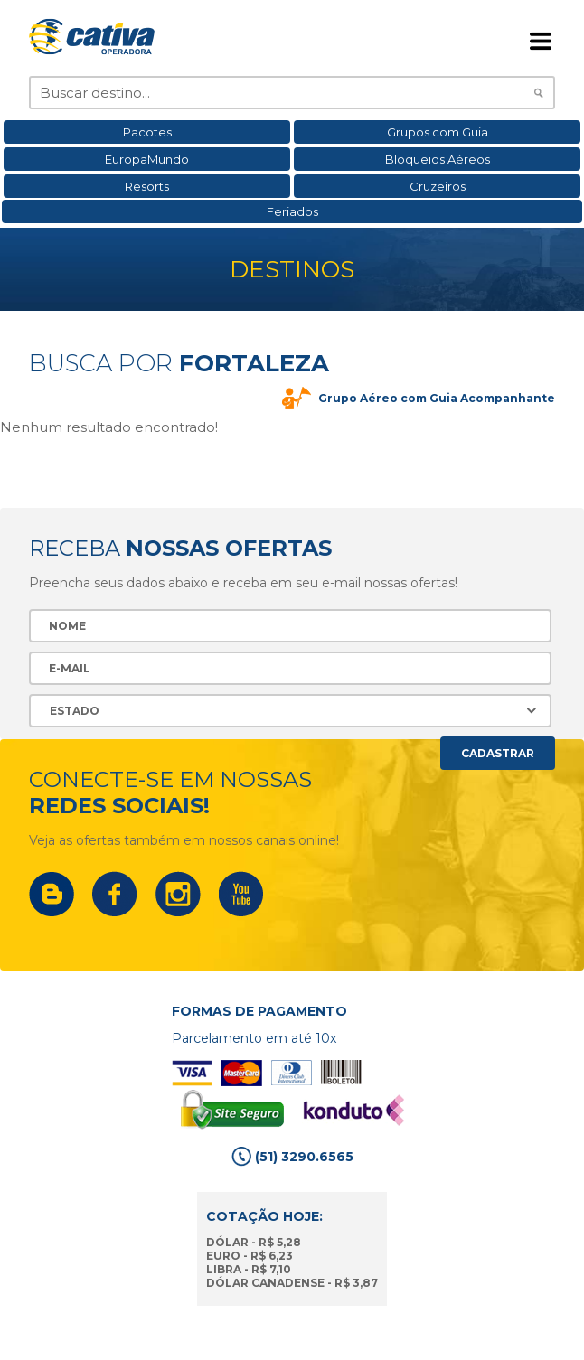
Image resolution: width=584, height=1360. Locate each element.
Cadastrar (497, 753)
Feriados (292, 211)
